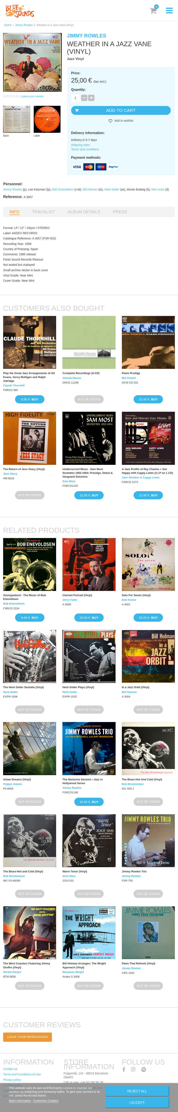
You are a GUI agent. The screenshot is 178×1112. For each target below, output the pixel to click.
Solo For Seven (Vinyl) (136, 595)
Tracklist (43, 212)
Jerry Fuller (69, 599)
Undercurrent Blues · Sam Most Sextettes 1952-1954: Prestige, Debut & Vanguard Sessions (87, 473)
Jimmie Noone (71, 378)
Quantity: (78, 89)
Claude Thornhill (14, 385)
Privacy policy (12, 1079)
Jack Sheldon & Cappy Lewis (141, 477)
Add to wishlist (123, 120)
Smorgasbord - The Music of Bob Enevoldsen (24, 597)
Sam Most (68, 481)
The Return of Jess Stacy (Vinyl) (24, 469)
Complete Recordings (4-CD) (80, 373)
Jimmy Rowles (24, 25)
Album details (84, 212)
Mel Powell (129, 378)
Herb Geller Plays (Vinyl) (78, 687)
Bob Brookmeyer (133, 784)
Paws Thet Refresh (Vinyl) (138, 963)
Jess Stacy (10, 473)
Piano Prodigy (131, 373)
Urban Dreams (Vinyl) (17, 779)
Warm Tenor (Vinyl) (74, 871)
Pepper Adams (12, 784)
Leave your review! (32, 96)
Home (8, 25)
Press (120, 212)
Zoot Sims (69, 876)
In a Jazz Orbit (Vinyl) (135, 687)
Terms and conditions (85, 149)
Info (14, 212)
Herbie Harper (12, 972)
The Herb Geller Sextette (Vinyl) (23, 687)
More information (20, 1100)
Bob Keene (129, 599)
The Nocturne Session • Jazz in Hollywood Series (82, 781)
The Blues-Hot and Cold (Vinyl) (23, 871)
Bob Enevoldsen (63, 189)
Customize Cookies (45, 1100)
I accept (137, 1102)
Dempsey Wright (73, 972)
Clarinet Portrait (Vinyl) (77, 595)
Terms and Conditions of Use (22, 1074)
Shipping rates (80, 145)
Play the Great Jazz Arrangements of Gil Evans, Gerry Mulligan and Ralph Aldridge (29, 377)
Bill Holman (90, 189)
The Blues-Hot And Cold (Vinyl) (142, 779)
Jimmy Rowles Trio (134, 871)
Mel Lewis (157, 189)
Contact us (10, 1069)
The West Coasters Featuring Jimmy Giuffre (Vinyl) (26, 965)
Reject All (137, 1091)
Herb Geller (111, 189)
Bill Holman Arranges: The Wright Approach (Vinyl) (84, 965)
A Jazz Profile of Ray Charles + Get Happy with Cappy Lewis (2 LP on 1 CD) (147, 471)
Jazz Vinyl (75, 59)
